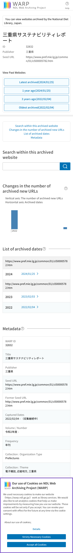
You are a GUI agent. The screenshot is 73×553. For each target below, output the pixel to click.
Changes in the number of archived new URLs (36, 130)
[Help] (66, 188)
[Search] (65, 166)
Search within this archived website (36, 126)
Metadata (36, 137)
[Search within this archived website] (31, 166)
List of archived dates (36, 133)
